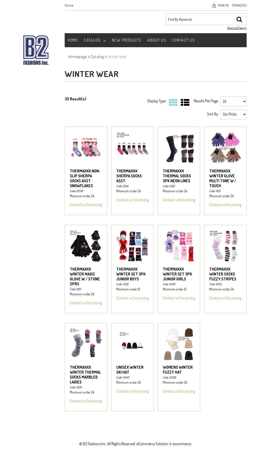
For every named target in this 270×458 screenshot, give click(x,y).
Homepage (77, 56)
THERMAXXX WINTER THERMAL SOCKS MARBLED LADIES (85, 374)
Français (239, 5)
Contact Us (183, 40)
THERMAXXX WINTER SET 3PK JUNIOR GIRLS (177, 274)
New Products (126, 40)
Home (69, 5)
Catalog (95, 40)
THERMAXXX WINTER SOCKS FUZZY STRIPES (222, 274)
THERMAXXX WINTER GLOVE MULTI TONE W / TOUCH (222, 178)
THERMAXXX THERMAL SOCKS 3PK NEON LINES (177, 175)
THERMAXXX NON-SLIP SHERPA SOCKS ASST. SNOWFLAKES (85, 178)
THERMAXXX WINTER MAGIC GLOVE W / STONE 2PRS (85, 276)
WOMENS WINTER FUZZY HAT (178, 370)
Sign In (223, 5)
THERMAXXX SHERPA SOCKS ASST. (129, 175)
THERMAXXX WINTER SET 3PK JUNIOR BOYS (131, 274)
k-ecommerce (180, 443)
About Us (156, 40)
